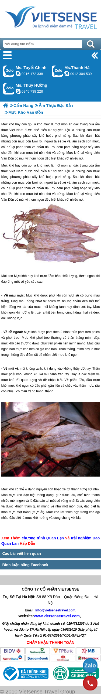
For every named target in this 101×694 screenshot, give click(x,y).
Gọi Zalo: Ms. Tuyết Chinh (9, 71)
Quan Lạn (55, 538)
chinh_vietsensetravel (18, 73)
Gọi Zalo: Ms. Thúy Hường (9, 89)
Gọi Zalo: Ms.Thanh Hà (57, 71)
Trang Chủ (50, 17)
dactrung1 (18, 91)
